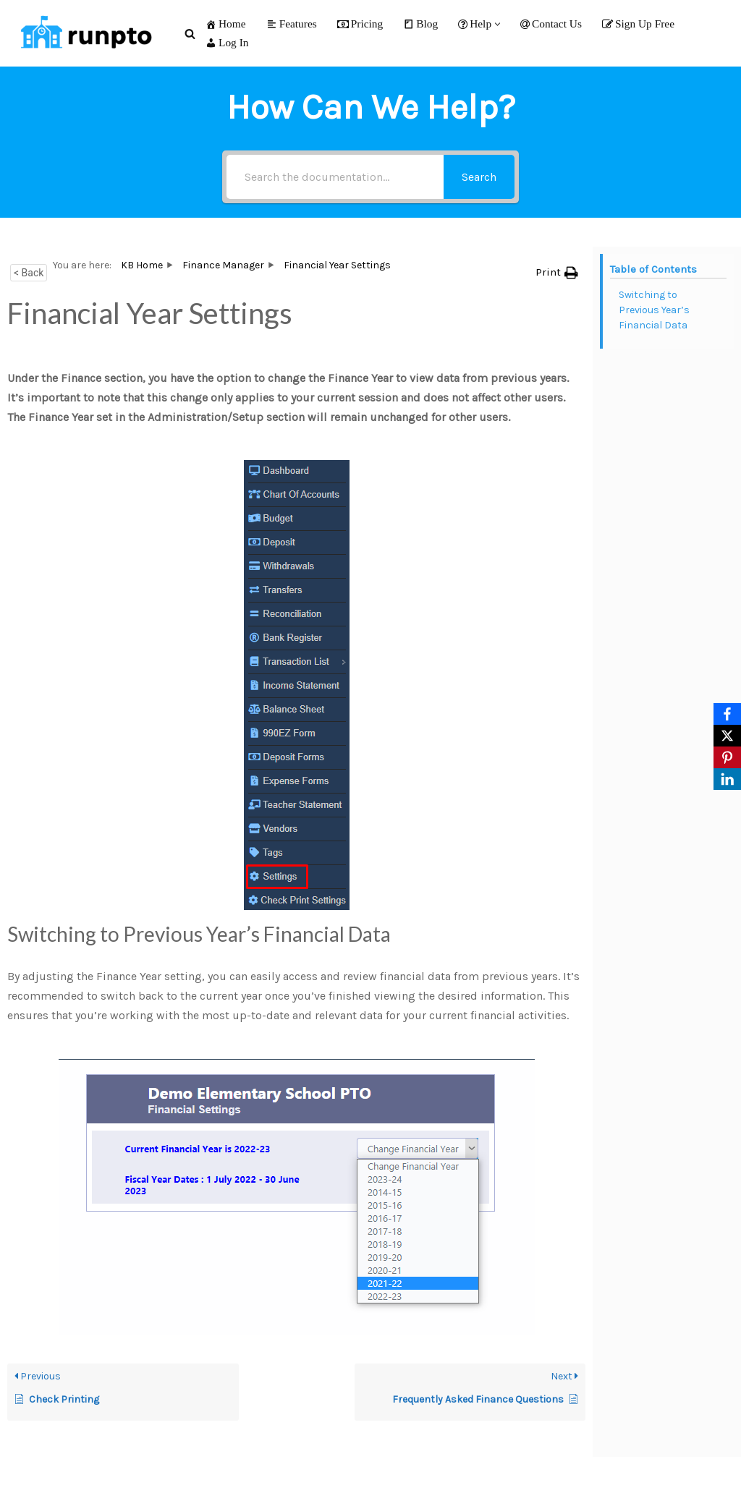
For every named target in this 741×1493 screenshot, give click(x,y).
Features (291, 23)
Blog (420, 23)
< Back (28, 272)
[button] (497, 24)
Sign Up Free (638, 23)
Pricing (360, 23)
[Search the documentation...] (335, 177)
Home (226, 23)
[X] (727, 735)
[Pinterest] (727, 757)
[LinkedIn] (727, 779)
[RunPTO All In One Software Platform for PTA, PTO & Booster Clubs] (83, 33)
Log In (227, 42)
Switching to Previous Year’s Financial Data (654, 310)
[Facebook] (727, 714)
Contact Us (551, 23)
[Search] (190, 33)
